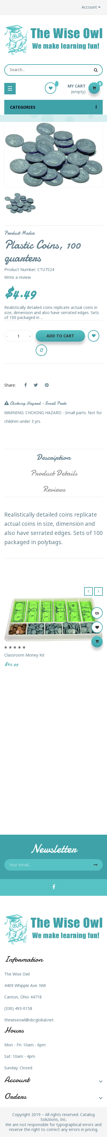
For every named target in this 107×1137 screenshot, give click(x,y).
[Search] (53, 70)
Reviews (54, 489)
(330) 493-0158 (18, 1008)
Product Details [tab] (54, 473)
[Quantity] (18, 336)
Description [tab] (53, 457)
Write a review (17, 277)
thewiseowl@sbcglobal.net (29, 1020)
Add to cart (60, 335)
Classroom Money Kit (24, 655)
